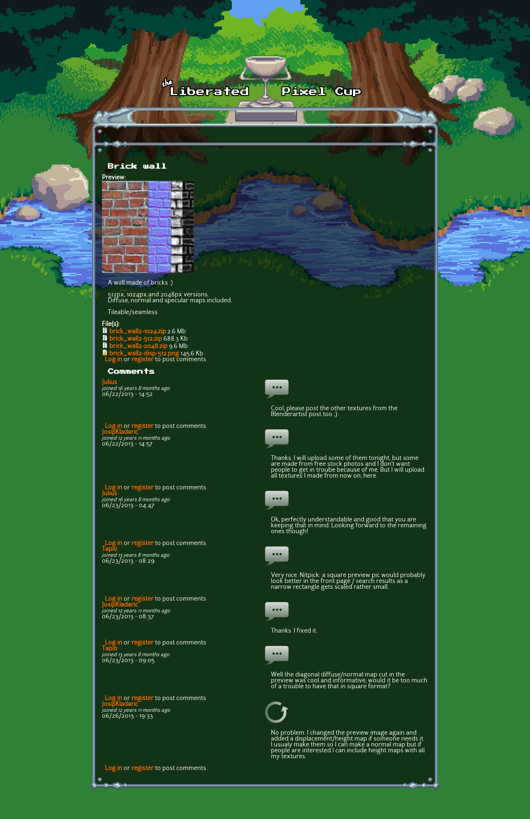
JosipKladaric (120, 432)
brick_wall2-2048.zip (138, 346)
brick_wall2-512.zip (135, 339)
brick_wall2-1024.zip (137, 332)
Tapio (109, 549)
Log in (113, 360)
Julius (109, 383)
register (142, 360)
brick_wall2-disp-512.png (144, 354)
